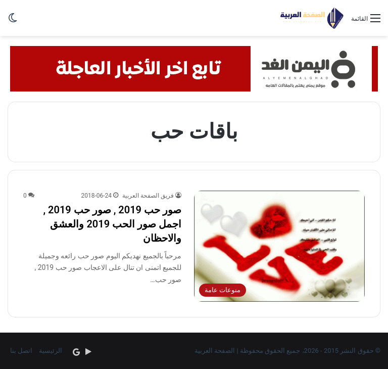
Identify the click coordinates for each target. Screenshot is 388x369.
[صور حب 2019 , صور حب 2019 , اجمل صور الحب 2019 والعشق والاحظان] (279, 246)
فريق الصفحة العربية (148, 195)
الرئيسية (50, 350)
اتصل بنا (21, 350)
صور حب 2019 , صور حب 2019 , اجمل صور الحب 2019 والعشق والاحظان (112, 224)
